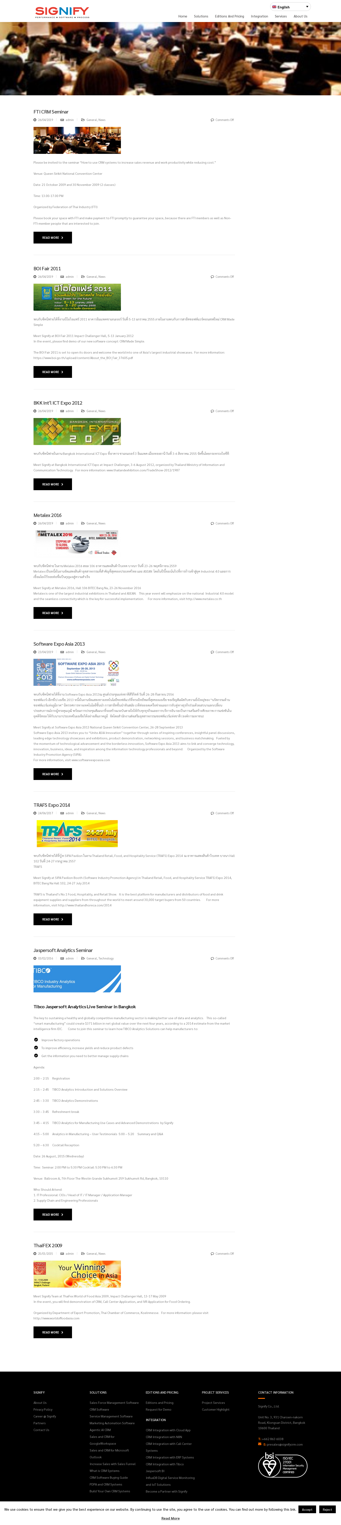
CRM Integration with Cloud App (168, 1430)
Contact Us (41, 1430)
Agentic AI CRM (100, 1430)
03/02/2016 (45, 958)
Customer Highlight (216, 1409)
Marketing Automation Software (112, 1423)
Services (281, 16)
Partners (40, 1423)
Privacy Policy (43, 1409)
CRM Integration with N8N (164, 1437)
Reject (327, 1509)
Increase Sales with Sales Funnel (113, 1464)
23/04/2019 (45, 652)
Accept (307, 1509)
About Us (300, 16)
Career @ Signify (45, 1416)
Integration (259, 16)
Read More (52, 237)
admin (70, 120)
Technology (106, 958)
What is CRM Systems (105, 1470)
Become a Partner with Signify (166, 1491)
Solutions (201, 16)
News (101, 120)
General (91, 120)
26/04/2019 (45, 120)
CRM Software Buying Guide (109, 1477)
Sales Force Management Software (114, 1402)
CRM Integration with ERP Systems (170, 1457)
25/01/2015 (45, 1253)
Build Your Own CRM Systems (110, 1491)
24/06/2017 (45, 813)
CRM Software (99, 1409)
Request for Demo (158, 1409)
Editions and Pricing (229, 16)
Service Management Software (111, 1416)
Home (182, 16)
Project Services (213, 1402)
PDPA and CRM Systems (106, 1484)
